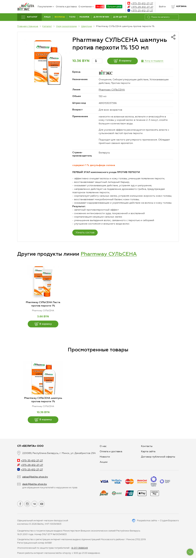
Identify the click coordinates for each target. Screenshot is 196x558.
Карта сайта (148, 451)
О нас (103, 446)
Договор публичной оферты (158, 456)
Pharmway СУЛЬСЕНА (112, 89)
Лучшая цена (114, 6)
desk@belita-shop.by (34, 484)
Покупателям (46, 6)
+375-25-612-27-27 (140, 10)
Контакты (146, 446)
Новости (105, 456)
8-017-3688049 (79, 548)
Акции (99, 6)
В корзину (122, 61)
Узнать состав (85, 232)
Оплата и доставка (66, 6)
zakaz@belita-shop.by (35, 476)
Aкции (104, 462)
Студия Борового (169, 520)
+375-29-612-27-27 (140, 7)
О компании (86, 6)
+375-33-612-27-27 (140, 3)
